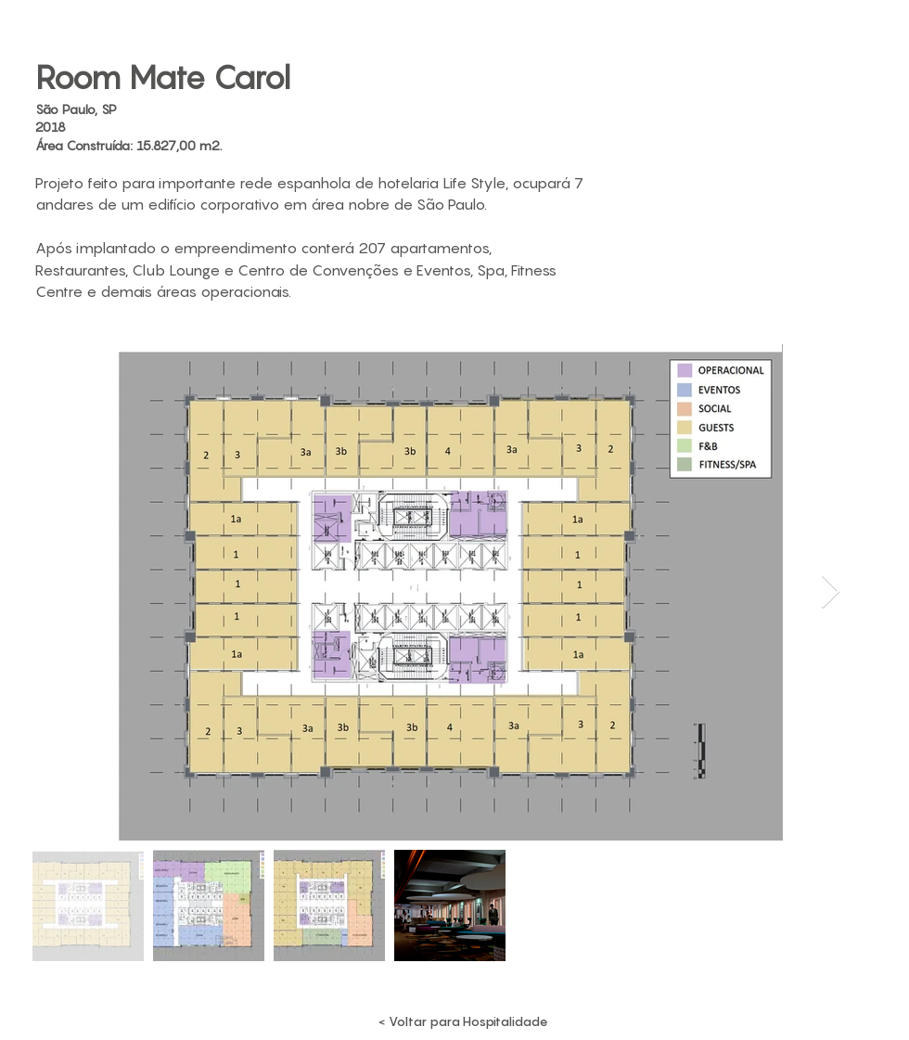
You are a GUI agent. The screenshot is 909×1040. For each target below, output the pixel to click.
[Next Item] (830, 592)
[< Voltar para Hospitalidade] (463, 1021)
